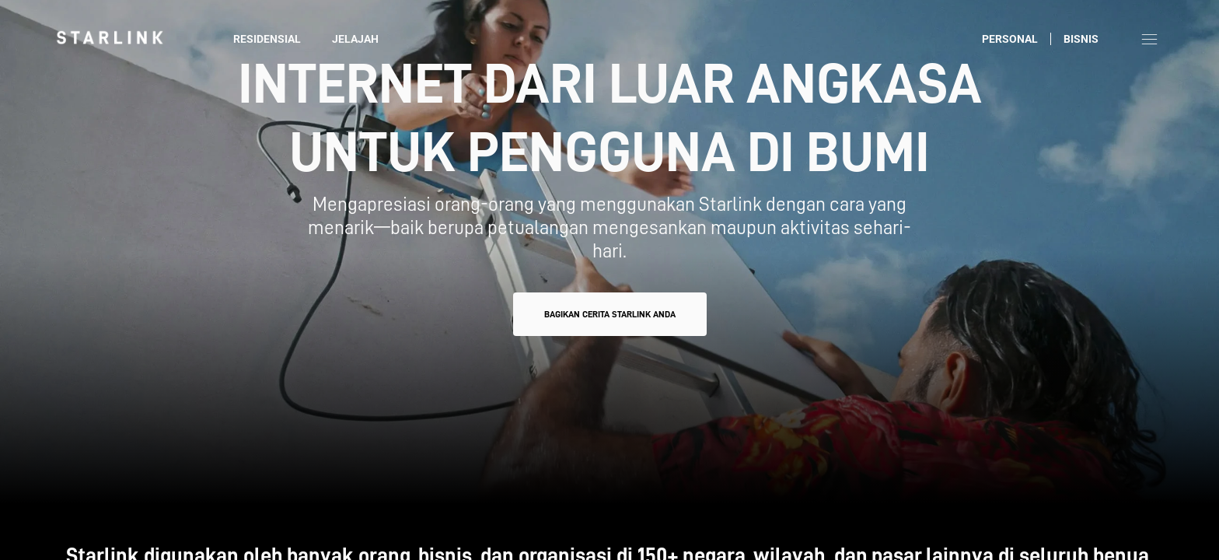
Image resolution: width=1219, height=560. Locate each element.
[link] (109, 37)
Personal (1010, 39)
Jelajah (355, 39)
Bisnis (1081, 39)
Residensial (267, 39)
